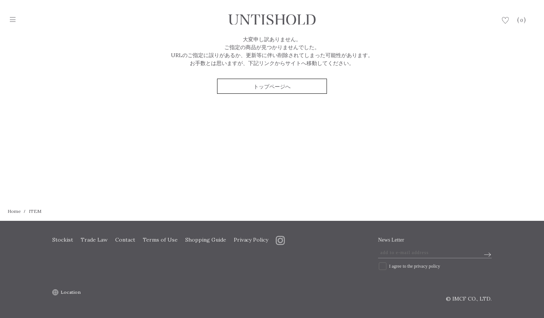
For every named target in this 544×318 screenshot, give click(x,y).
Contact (125, 239)
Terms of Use (160, 239)
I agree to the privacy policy (414, 266)
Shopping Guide (205, 239)
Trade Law (94, 239)
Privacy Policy (251, 239)
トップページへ (272, 86)
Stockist (62, 239)
